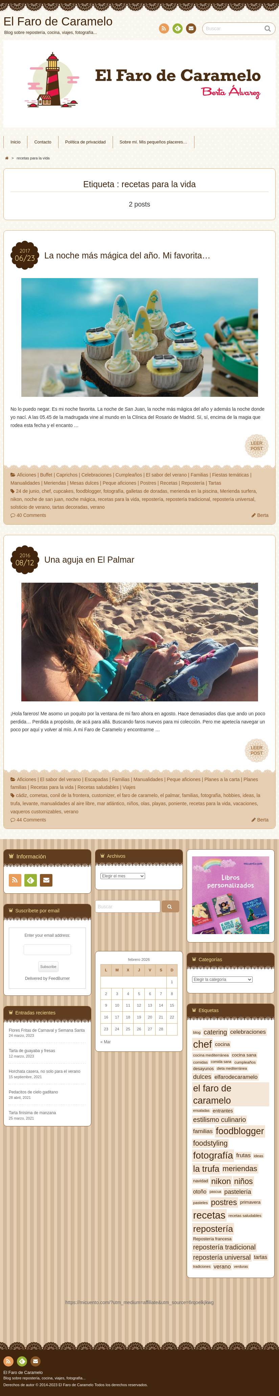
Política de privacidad (85, 142)
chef (46, 491)
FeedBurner (59, 978)
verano (97, 507)
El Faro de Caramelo (23, 1372)
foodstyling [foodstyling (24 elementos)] (210, 1143)
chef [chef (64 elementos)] (202, 1044)
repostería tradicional (188, 499)
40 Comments (31, 515)
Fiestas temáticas (230, 475)
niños (132, 803)
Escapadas (96, 779)
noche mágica (80, 499)
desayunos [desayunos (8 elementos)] (203, 1068)
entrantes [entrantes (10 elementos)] (223, 1110)
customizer (103, 795)
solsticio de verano (30, 507)
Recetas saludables (98, 787)
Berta (263, 515)
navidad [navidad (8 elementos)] (200, 1181)
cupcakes (63, 491)
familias (190, 795)
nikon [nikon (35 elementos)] (221, 1181)
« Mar (105, 1042)
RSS (163, 30)
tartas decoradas (70, 507)
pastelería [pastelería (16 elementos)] (237, 1191)
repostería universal (233, 499)
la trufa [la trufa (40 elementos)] (206, 1169)
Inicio (15, 142)
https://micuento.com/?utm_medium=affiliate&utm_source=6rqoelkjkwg (139, 1302)
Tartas (214, 483)
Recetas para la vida (52, 787)
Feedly (177, 29)
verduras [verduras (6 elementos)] (241, 1266)
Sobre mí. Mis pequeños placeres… (153, 142)
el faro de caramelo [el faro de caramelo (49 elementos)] (212, 1094)
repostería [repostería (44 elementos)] (213, 1229)
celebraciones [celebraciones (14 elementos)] (248, 1032)
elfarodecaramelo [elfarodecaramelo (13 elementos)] (236, 1077)
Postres (148, 483)
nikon (16, 499)
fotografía (113, 491)
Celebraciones (97, 475)
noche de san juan (43, 499)
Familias (199, 475)
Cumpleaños (129, 475)
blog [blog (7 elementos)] (197, 1032)
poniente (177, 803)
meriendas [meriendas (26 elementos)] (240, 1168)
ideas (248, 795)
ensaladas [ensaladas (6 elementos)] (201, 1110)
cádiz (21, 795)
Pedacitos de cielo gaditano (33, 1092)
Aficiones (26, 475)
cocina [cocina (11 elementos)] (222, 1044)
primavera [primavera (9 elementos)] (250, 1202)
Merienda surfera (238, 491)
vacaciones (245, 803)
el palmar (170, 795)
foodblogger (88, 491)
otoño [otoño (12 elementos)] (199, 1192)
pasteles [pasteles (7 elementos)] (200, 1202)
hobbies (231, 795)
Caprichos (66, 475)
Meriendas (55, 483)
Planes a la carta (221, 779)
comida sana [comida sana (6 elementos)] (221, 1062)
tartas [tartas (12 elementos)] (260, 1257)
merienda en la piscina (193, 491)
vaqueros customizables (35, 811)
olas (145, 803)
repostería (152, 499)
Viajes (129, 787)
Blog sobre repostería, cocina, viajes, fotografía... (44, 1378)
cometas (39, 795)
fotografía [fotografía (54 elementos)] (213, 1155)
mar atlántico (110, 803)
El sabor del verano (166, 475)
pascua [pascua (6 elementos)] (215, 1191)
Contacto (190, 29)
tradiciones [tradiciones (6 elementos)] (202, 1266)
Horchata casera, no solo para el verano (44, 1071)
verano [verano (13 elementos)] (222, 1266)
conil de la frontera (69, 795)
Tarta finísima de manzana (32, 1112)
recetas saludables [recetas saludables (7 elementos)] (245, 1215)
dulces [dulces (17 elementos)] (202, 1076)
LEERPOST (257, 446)
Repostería (192, 483)
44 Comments (31, 819)
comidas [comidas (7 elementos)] (200, 1062)
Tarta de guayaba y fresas (32, 1050)
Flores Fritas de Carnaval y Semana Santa (47, 1030)
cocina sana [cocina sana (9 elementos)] (244, 1055)
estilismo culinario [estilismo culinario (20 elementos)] (219, 1119)
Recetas (168, 483)
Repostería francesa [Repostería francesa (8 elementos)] (212, 1239)
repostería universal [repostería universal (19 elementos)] (222, 1257)
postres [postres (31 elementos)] (224, 1202)
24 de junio (27, 491)
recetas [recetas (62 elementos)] (209, 1215)
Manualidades (25, 483)
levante (30, 803)
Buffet (46, 475)
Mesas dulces (84, 483)
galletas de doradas (146, 491)
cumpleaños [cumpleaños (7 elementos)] (245, 1062)
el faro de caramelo (137, 795)
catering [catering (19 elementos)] (215, 1032)
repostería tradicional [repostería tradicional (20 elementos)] (224, 1247)
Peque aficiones (119, 483)
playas (159, 803)
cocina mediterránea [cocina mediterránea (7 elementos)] (211, 1055)
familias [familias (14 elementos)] (203, 1131)
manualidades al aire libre (68, 803)
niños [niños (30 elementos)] (243, 1181)
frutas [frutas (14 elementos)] (243, 1155)
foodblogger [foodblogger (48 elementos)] (240, 1131)
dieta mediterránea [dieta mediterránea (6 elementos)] (232, 1068)
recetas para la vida (118, 499)
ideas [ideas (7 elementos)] (258, 1155)
